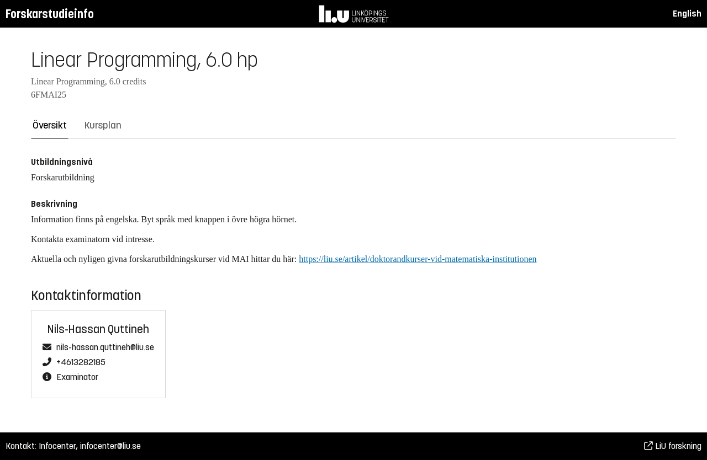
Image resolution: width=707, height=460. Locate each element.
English (687, 13)
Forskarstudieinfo (50, 14)
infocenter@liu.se (110, 446)
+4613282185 (80, 362)
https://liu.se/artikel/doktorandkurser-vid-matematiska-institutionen (417, 259)
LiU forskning (672, 446)
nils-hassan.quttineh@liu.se (105, 347)
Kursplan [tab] (103, 125)
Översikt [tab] (50, 125)
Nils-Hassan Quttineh (98, 329)
